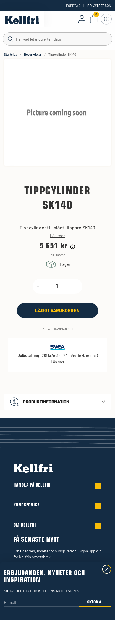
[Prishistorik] (72, 247)
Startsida (10, 54)
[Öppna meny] (106, 19)
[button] (57, 402)
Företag (73, 5)
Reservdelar (32, 54)
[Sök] (57, 38)
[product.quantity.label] (57, 286)
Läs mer (57, 235)
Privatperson (99, 5)
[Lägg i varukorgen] (57, 310)
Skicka (94, 602)
